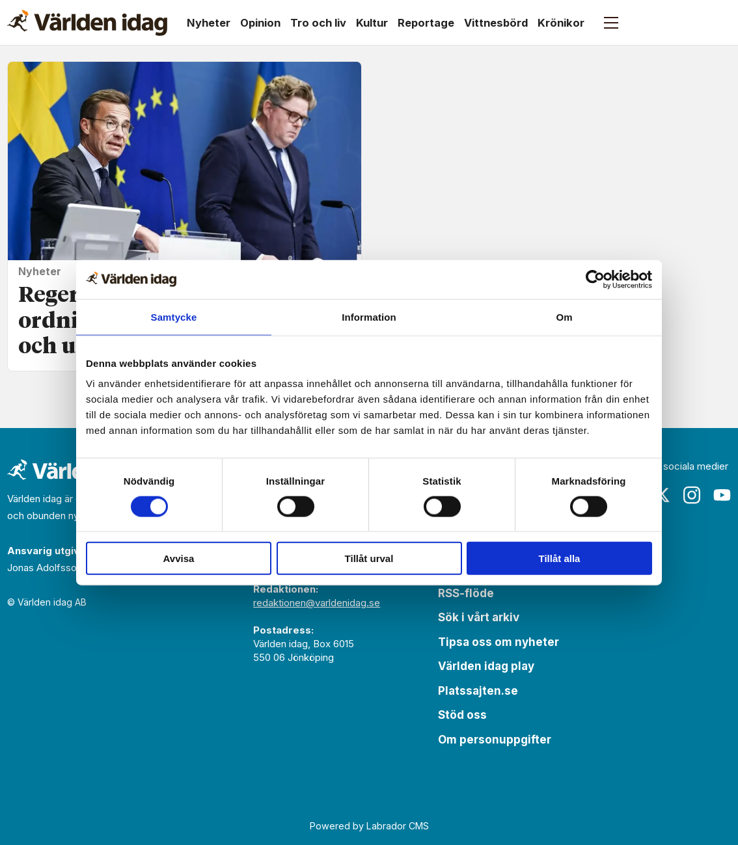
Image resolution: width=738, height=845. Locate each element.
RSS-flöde (466, 593)
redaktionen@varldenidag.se (316, 603)
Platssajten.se (478, 690)
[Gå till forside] (87, 23)
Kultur (372, 22)
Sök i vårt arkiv (478, 617)
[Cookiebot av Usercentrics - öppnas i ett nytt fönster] (595, 279)
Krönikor (561, 22)
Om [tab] (564, 316)
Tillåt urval (369, 558)
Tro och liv (318, 22)
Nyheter (208, 22)
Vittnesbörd (496, 22)
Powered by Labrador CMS (369, 825)
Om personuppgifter (494, 739)
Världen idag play (486, 666)
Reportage (426, 22)
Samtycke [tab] (174, 316)
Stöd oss (462, 714)
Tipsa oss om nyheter (498, 642)
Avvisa (179, 558)
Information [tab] (369, 316)
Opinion (260, 22)
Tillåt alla (560, 558)
